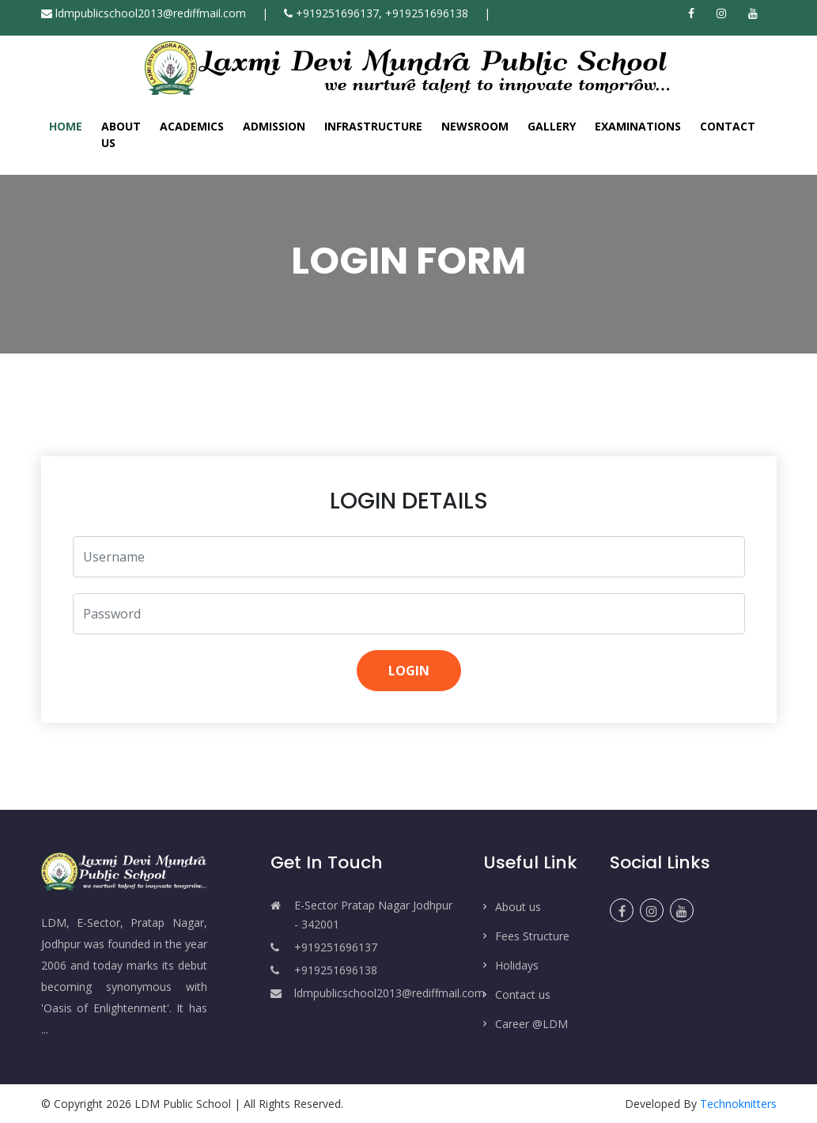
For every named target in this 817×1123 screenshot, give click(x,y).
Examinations (638, 126)
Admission (274, 126)
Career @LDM (531, 1023)
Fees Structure (532, 935)
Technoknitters (738, 1103)
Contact (727, 126)
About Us (121, 134)
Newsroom (475, 126)
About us (518, 906)
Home (65, 125)
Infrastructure (373, 126)
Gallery (552, 126)
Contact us (522, 994)
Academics (192, 126)
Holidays (517, 965)
